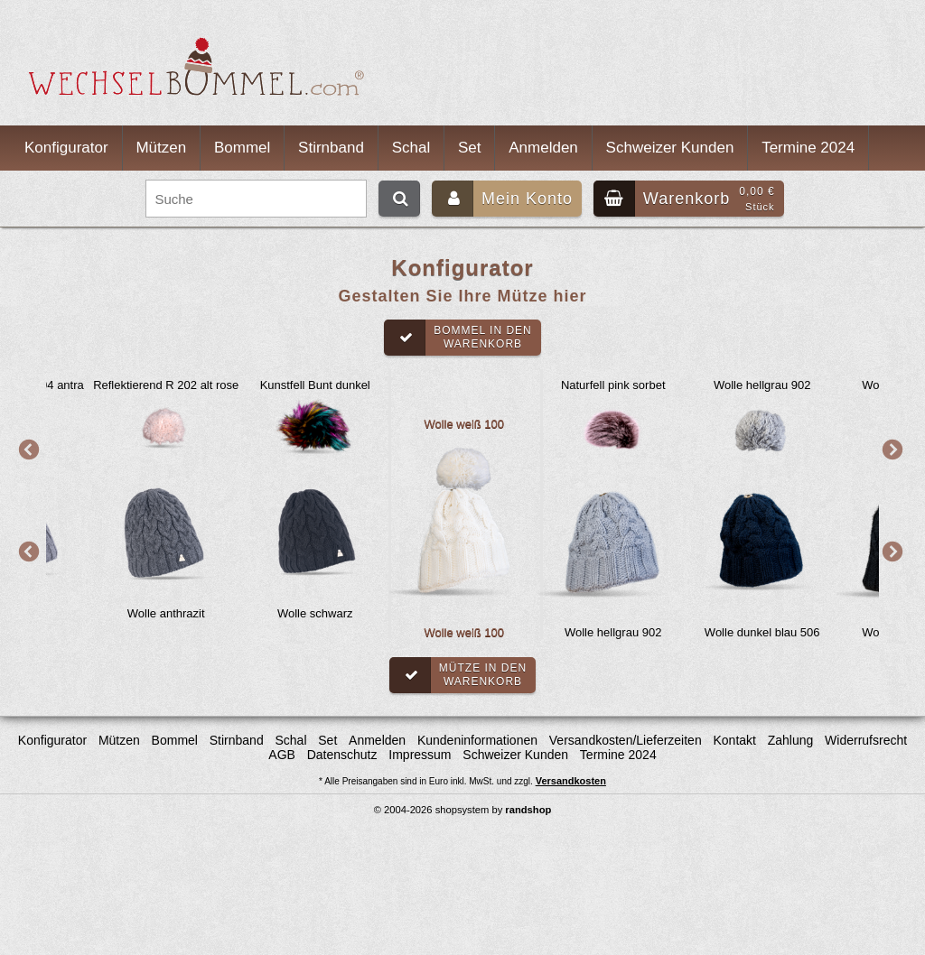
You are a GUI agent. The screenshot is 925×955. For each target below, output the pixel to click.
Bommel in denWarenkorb (458, 338)
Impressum (419, 754)
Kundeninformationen (477, 740)
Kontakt (734, 740)
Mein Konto (502, 199)
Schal (411, 147)
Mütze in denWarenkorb (458, 675)
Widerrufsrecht (866, 740)
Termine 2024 (808, 147)
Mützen (160, 147)
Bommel (242, 147)
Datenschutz (342, 754)
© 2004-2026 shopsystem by (463, 809)
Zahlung (791, 740)
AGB (281, 754)
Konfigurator (66, 147)
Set (469, 147)
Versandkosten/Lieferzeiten (625, 740)
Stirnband (331, 147)
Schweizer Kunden (670, 147)
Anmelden (543, 147)
